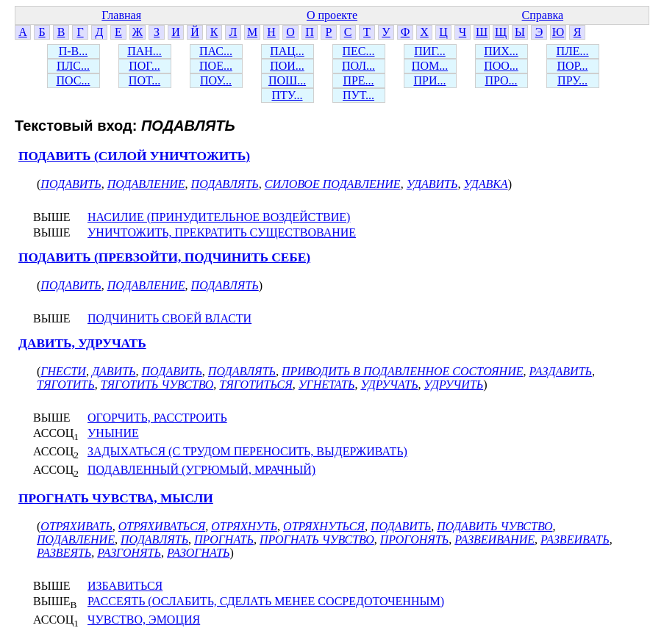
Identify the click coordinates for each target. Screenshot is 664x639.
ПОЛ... (358, 65)
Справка (543, 15)
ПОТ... (144, 80)
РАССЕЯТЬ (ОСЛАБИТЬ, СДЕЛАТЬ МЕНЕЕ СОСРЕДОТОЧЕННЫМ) (266, 601)
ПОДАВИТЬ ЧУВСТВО (494, 526)
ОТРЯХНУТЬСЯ (324, 526)
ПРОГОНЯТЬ (414, 539)
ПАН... (144, 51)
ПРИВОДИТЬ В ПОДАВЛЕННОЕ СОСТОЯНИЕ (403, 371)
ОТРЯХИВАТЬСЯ (161, 526)
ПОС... (73, 80)
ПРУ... (572, 80)
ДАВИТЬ (114, 371)
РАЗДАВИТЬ (560, 371)
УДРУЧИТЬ (454, 384)
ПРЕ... (358, 80)
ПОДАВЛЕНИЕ (146, 184)
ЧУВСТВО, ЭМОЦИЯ (144, 619)
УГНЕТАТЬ (327, 384)
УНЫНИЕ (113, 433)
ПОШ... (287, 80)
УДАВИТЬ (432, 184)
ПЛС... (73, 65)
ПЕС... (359, 51)
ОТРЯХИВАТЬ (76, 526)
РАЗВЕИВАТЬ (575, 539)
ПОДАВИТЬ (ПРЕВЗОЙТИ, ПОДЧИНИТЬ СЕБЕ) (164, 257)
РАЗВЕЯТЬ (64, 552)
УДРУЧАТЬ (389, 384)
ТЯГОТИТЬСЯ (256, 384)
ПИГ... (430, 51)
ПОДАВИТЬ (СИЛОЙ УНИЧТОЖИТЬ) (134, 156)
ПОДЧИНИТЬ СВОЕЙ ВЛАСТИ (169, 318)
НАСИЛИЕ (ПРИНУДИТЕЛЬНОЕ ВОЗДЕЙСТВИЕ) (219, 217)
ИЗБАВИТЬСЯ (125, 586)
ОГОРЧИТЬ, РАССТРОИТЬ (157, 417)
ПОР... (572, 65)
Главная (121, 15)
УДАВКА (485, 184)
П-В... (73, 51)
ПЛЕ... (572, 51)
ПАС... (215, 51)
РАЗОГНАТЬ (198, 552)
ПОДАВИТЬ (70, 184)
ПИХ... (501, 51)
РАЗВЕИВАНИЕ (494, 539)
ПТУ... (286, 95)
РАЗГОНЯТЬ (129, 552)
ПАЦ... (287, 51)
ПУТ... (358, 95)
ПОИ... (287, 65)
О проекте (332, 15)
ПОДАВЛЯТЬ (225, 184)
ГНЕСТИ (63, 371)
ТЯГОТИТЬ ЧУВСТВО (157, 384)
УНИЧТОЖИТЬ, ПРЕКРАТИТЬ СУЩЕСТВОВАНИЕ (222, 232)
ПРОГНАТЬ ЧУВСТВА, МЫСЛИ (115, 498)
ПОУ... (216, 80)
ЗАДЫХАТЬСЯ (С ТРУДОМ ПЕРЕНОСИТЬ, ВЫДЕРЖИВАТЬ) (247, 451)
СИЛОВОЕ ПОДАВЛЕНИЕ (333, 184)
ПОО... (501, 65)
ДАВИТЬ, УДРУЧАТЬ (82, 343)
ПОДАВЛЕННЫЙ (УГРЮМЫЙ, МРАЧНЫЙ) (201, 469)
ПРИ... (429, 80)
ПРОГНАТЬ (224, 539)
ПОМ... (430, 65)
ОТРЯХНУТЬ (244, 526)
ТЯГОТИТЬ (66, 384)
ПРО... (501, 80)
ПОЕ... (215, 65)
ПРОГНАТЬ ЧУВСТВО (317, 539)
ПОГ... (144, 65)
